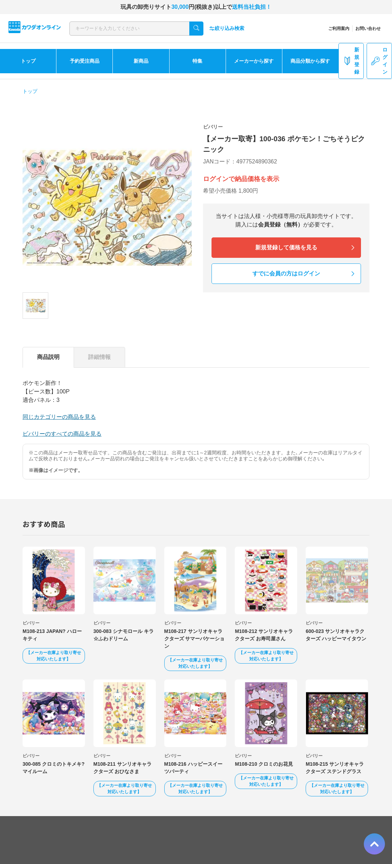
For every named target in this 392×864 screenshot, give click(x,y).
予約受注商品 (84, 61)
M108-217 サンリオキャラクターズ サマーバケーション (194, 638)
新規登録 (351, 61)
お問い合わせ (368, 28)
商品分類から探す (310, 61)
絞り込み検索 (226, 28)
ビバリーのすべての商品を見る (62, 434)
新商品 (141, 61)
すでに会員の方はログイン (286, 273)
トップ (28, 61)
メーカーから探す (254, 61)
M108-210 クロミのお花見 (264, 764)
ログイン (379, 61)
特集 (197, 61)
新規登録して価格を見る (286, 247)
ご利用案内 (338, 28)
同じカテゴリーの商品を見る (59, 417)
